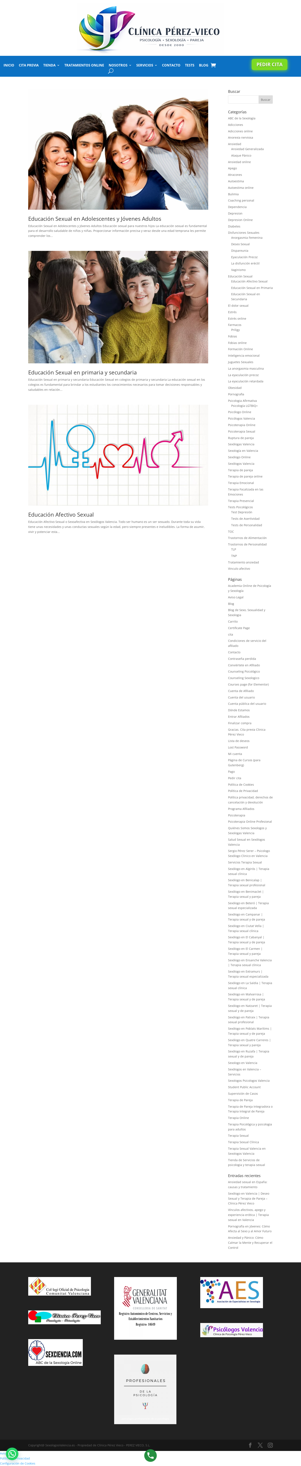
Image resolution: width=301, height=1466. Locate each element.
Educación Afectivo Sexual (61, 514)
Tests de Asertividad (245, 519)
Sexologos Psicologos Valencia (249, 1081)
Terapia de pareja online (245, 476)
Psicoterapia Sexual (241, 431)
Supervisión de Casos (243, 1094)
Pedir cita (269, 64)
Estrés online (237, 319)
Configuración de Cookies (17, 1463)
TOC (231, 532)
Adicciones (235, 125)
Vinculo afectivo (239, 569)
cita (230, 634)
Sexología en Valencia (243, 451)
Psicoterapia (236, 815)
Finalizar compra (239, 723)
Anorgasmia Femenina (247, 238)
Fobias (232, 336)
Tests (189, 66)
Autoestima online (241, 188)
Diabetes (234, 226)
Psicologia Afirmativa (242, 401)
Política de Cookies (241, 785)
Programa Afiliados (241, 809)
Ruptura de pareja (241, 438)
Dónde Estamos (239, 710)
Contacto (171, 66)
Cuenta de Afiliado (241, 691)
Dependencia (237, 207)
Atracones (235, 175)
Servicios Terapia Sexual (245, 862)
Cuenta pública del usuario (247, 704)
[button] (12, 1454)
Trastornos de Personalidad (247, 544)
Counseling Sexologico (243, 678)
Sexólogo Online (239, 457)
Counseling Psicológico (244, 671)
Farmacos (234, 325)
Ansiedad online (239, 162)
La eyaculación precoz (243, 375)
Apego (232, 168)
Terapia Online (238, 1118)
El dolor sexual (238, 306)
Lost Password (238, 747)
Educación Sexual (240, 276)
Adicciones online (240, 131)
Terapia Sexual (238, 1136)
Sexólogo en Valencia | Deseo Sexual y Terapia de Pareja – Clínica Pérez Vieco (248, 1198)
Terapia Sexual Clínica (243, 1142)
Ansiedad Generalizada (247, 149)
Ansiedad (234, 144)
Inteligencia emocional (244, 356)
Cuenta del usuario (241, 697)
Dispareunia (239, 251)
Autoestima (236, 181)
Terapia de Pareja (240, 1100)
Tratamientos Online (84, 66)
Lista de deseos (239, 741)
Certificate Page (239, 628)
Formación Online (240, 349)
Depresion (235, 213)
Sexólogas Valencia (241, 444)
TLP (233, 549)
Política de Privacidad (243, 791)
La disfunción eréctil (245, 263)
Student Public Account (244, 1087)
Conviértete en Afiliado (244, 665)
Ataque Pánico (241, 155)
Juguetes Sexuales (240, 362)
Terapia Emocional (241, 483)
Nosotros (118, 66)
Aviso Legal (236, 597)
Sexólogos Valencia (241, 464)
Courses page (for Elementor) (248, 684)
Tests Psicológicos (240, 507)
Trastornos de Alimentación (247, 538)
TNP (234, 556)
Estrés (232, 312)
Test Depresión (241, 512)
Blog (203, 66)
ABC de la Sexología (241, 118)
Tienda (49, 66)
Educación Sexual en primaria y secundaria (82, 372)
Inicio (9, 66)
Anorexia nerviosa (240, 137)
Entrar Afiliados (239, 717)
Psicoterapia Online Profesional (250, 822)
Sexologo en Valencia (242, 1063)
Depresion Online (240, 220)
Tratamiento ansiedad (243, 562)
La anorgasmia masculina (246, 368)
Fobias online (237, 343)
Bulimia (233, 194)
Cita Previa (29, 66)
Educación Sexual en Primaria (252, 288)
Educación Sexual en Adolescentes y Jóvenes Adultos (94, 218)
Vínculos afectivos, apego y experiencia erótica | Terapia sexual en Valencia (248, 1215)
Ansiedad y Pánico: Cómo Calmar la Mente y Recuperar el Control (250, 1243)
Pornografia (236, 394)
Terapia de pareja (240, 470)
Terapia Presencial (241, 501)
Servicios (144, 66)
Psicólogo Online (239, 412)
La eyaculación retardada (245, 381)
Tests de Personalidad (246, 525)
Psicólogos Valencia (241, 418)
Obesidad (235, 388)
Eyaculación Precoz (244, 257)
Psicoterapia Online (241, 425)
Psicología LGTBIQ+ (244, 406)
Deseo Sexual (240, 244)
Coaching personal (241, 200)
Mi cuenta (235, 754)
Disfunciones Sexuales (243, 233)
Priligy (235, 330)
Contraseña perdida (242, 659)
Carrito (233, 621)
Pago (231, 772)
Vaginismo (238, 270)
